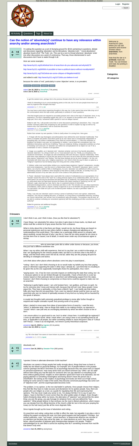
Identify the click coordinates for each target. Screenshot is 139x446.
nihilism (52, 85)
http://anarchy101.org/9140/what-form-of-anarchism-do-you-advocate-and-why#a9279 (57, 65)
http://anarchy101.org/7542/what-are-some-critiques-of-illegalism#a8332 (51, 73)
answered (27, 325)
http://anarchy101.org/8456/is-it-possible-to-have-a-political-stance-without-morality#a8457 (59, 69)
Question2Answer (125, 443)
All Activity (15, 33)
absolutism (36, 85)
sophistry (44, 85)
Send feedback (13, 443)
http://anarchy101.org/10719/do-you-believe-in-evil (58, 77)
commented (30, 107)
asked (25, 90)
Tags (38, 33)
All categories (113, 78)
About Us (48, 33)
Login (117, 4)
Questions (28, 33)
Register (125, 4)
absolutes (27, 85)
